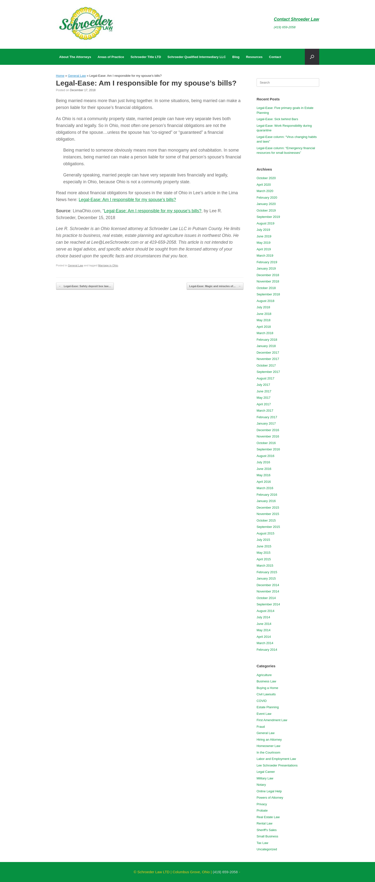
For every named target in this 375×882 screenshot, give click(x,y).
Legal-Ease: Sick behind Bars (277, 119)
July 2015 (263, 540)
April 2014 (264, 637)
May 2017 (263, 397)
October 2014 (266, 598)
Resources (254, 57)
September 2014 (268, 604)
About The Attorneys (75, 57)
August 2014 (265, 611)
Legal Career (266, 772)
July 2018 (263, 307)
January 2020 (266, 204)
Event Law (264, 714)
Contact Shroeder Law (296, 19)
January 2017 (266, 423)
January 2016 (266, 501)
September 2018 (268, 294)
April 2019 (264, 249)
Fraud (261, 726)
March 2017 (265, 410)
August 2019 (265, 223)
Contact (275, 57)
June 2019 (264, 236)
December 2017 (268, 352)
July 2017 (263, 385)
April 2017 (264, 404)
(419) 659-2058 (285, 27)
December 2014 (268, 585)
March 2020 (265, 191)
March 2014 (265, 643)
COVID (262, 701)
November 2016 (268, 436)
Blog (236, 57)
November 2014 (268, 591)
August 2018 (265, 301)
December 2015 (268, 507)
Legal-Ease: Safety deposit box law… (85, 286)
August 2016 (265, 456)
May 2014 (263, 630)
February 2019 (267, 262)
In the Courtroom (268, 752)
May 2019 (263, 242)
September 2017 (268, 372)
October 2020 (266, 178)
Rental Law (264, 823)
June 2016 (264, 469)
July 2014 (263, 617)
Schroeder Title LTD (146, 57)
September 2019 (268, 217)
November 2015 (268, 514)
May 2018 (263, 320)
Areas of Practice (110, 57)
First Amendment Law (272, 720)
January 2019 (266, 268)
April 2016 (264, 482)
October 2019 (266, 210)
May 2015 (263, 552)
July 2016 (263, 462)
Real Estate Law (268, 817)
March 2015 (265, 565)
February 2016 (267, 494)
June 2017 (264, 391)
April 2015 (264, 559)
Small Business (267, 836)
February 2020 (267, 197)
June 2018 (264, 314)
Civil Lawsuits (266, 694)
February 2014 (267, 649)
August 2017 (265, 378)
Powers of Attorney (270, 797)
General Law (77, 76)
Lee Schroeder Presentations (277, 765)
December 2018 (268, 275)
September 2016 (268, 449)
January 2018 (266, 346)
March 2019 (265, 255)
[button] (312, 57)
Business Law (266, 681)
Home (60, 76)
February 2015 (267, 572)
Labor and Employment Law (276, 759)
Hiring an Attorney (269, 739)
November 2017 (268, 359)
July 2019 (263, 230)
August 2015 (265, 533)
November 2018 (268, 281)
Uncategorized (267, 849)
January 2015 (266, 578)
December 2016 (268, 430)
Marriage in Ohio (108, 265)
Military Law (265, 778)
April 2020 (264, 184)
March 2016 (265, 488)
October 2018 (266, 288)
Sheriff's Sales (267, 830)
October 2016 (266, 443)
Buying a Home (267, 688)
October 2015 (266, 520)
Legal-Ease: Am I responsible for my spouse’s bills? (127, 199)
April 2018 (264, 327)
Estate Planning (268, 707)
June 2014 (264, 624)
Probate (262, 810)
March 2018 (265, 333)
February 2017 (267, 417)
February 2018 (267, 339)
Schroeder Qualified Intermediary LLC (196, 57)
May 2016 (263, 475)
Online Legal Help (269, 791)
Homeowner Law (268, 746)
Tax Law (262, 843)
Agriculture (264, 675)
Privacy (262, 804)
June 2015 (264, 546)
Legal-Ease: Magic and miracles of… (215, 286)
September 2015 (268, 527)
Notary (261, 784)
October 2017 (266, 365)
